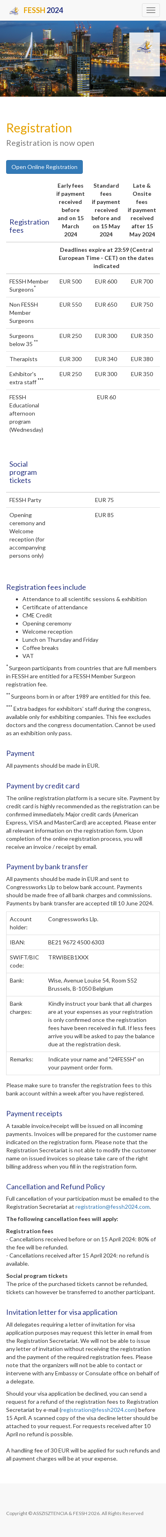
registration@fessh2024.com (112, 1206)
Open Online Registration (44, 166)
